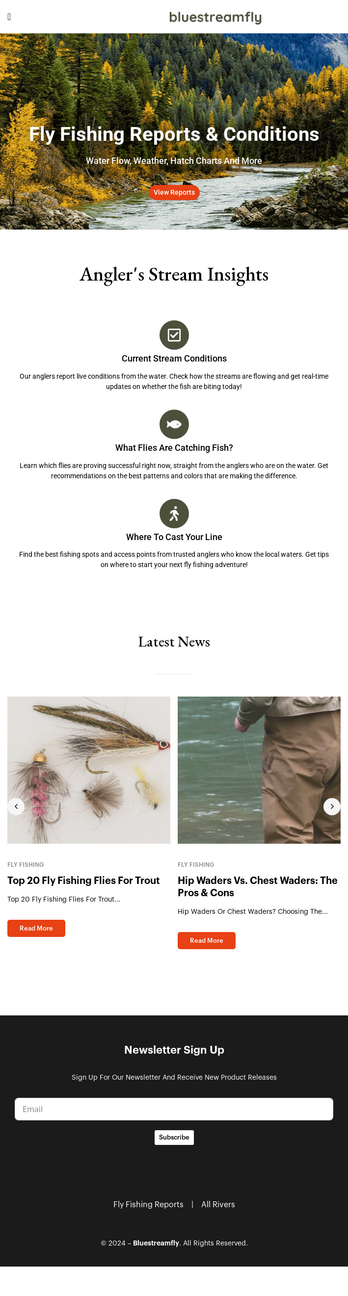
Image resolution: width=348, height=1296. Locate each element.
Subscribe (174, 1137)
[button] (174, 192)
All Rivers (218, 1205)
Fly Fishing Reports (148, 1205)
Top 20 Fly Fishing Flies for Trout (83, 881)
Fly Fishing (25, 865)
